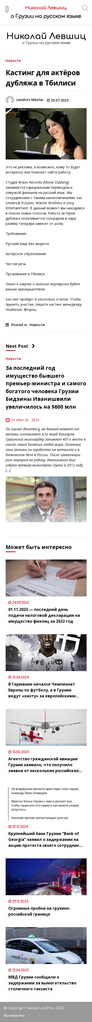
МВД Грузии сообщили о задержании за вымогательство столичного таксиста (42, 983)
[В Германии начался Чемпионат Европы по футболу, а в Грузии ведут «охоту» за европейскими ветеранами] (46, 652)
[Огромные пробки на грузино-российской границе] (46, 876)
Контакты (14, 1016)
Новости (13, 60)
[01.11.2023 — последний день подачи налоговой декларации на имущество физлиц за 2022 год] (46, 578)
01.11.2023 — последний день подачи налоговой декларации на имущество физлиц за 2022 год (44, 615)
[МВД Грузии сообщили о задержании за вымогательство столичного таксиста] (46, 945)
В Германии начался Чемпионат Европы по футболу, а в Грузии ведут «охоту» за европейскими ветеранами (42, 690)
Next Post (20, 346)
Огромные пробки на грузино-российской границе (39, 911)
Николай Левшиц (46, 36)
